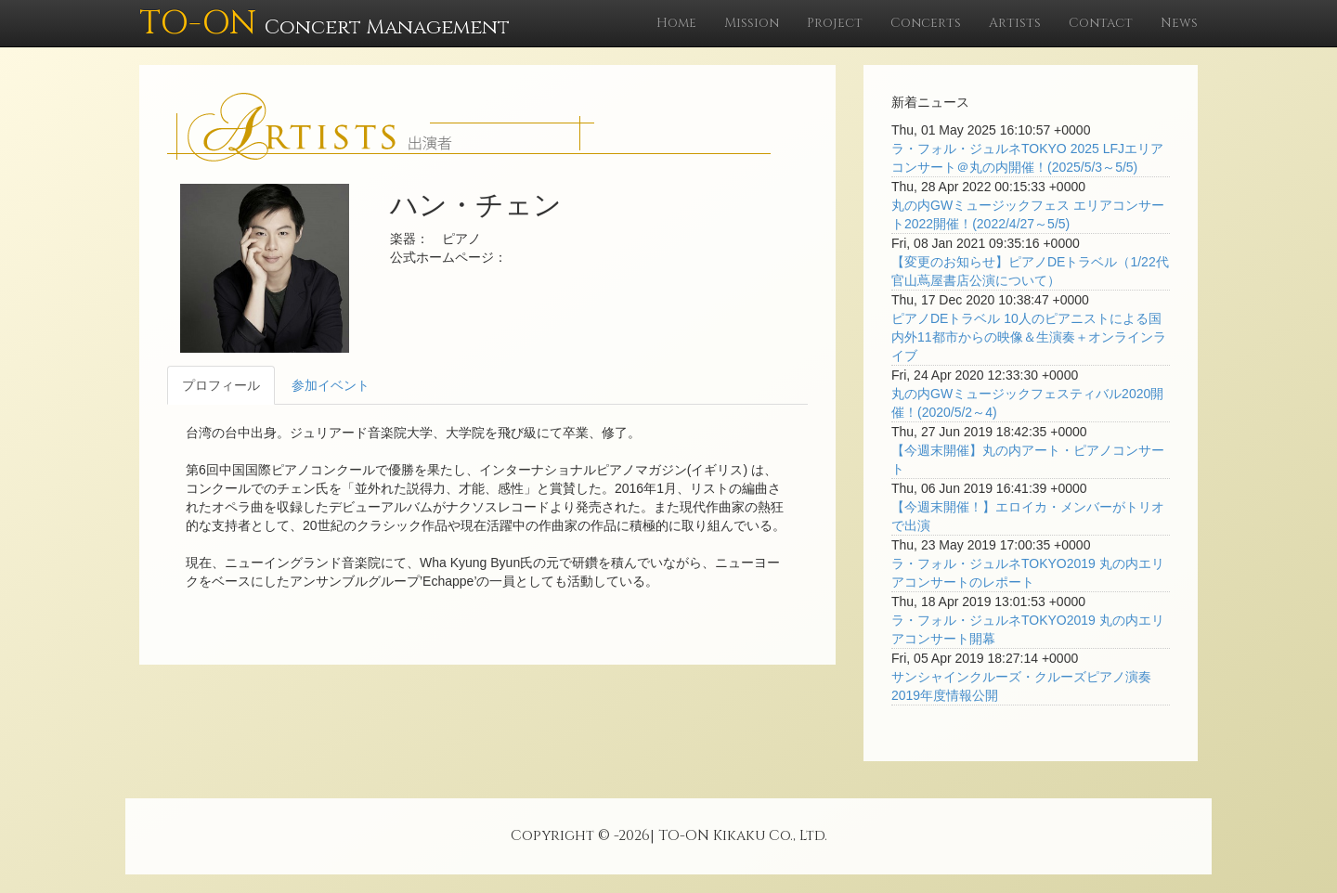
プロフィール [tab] (221, 385)
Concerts (925, 23)
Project (835, 23)
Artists (1015, 23)
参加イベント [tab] (331, 385)
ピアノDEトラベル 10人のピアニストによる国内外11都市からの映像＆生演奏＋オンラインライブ (1028, 337)
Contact (1101, 23)
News (1179, 23)
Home (676, 23)
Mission (751, 23)
